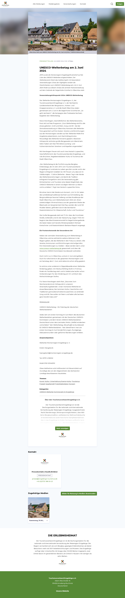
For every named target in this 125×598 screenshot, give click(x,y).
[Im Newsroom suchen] (112, 4)
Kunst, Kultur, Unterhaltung (50, 381)
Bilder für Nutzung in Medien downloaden (79, 494)
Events (63, 381)
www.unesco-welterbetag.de (50, 248)
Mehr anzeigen (62, 428)
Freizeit (42, 384)
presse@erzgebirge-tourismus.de (44, 479)
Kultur (69, 381)
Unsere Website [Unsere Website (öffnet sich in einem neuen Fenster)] (62, 591)
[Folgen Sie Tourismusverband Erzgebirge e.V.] (120, 4)
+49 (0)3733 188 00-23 (45, 481)
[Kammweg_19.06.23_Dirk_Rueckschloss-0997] (38, 507)
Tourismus (76, 381)
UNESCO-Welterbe (47, 392)
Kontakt (83, 4)
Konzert (72, 384)
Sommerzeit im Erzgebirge (64, 392)
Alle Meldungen (39, 4)
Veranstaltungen (69, 4)
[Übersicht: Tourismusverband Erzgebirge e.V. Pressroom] (5, 4)
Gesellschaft (50, 384)
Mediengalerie (54, 4)
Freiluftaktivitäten (62, 384)
